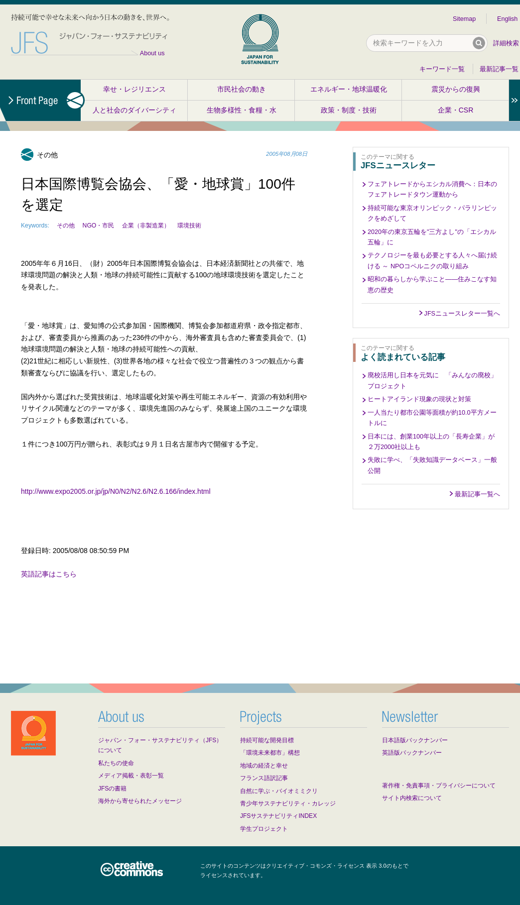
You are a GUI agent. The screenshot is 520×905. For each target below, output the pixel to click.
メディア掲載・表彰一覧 (131, 775)
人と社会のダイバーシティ (134, 110)
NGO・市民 (99, 225)
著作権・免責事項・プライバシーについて (439, 785)
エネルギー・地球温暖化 (348, 89)
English (507, 18)
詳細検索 (506, 43)
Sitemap (464, 18)
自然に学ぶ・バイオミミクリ (279, 791)
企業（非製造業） (146, 225)
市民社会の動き (241, 89)
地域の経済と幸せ (264, 765)
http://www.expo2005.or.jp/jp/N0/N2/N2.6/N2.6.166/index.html (116, 491)
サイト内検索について (412, 797)
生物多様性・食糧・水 (241, 110)
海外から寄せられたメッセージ (140, 800)
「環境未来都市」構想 (270, 752)
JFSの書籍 (112, 788)
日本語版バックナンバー (415, 740)
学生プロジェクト (264, 828)
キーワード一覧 (442, 69)
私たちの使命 (116, 763)
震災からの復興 (455, 89)
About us (152, 53)
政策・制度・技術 (349, 110)
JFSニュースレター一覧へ (462, 313)
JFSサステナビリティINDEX (278, 815)
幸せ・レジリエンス (134, 89)
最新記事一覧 (499, 69)
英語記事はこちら (49, 574)
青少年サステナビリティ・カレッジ (288, 803)
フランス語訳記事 (264, 778)
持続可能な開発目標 (267, 740)
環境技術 (189, 225)
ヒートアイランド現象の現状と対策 (419, 399)
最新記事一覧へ (477, 494)
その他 (66, 225)
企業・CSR (456, 110)
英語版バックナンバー (412, 752)
